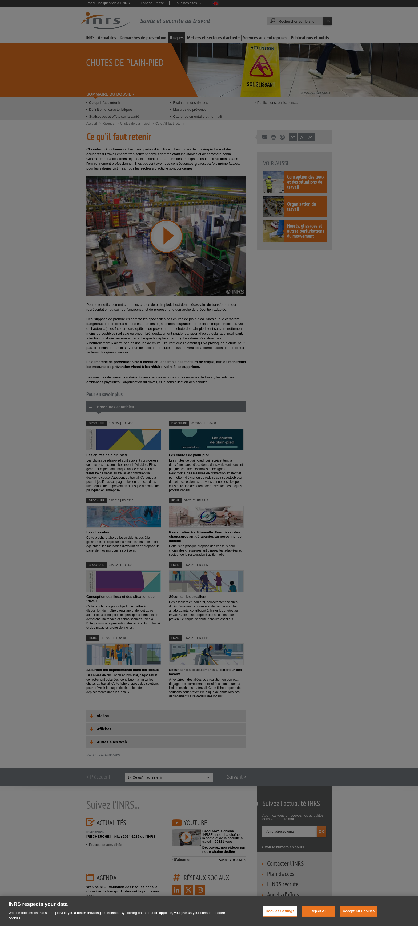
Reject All (319, 915)
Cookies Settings (280, 915)
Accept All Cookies (359, 915)
